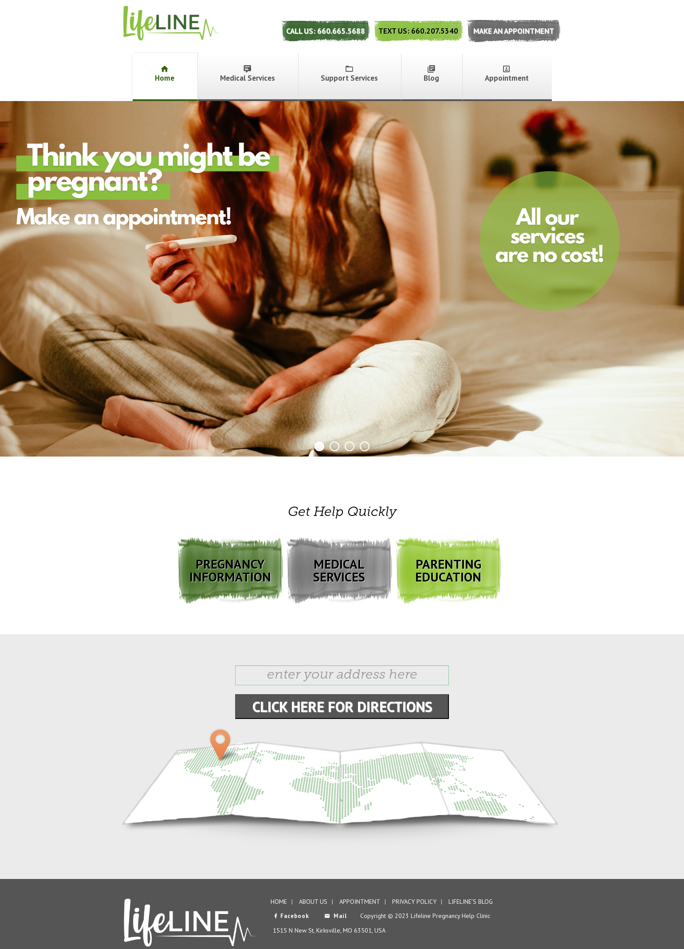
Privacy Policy (414, 902)
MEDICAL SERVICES (339, 570)
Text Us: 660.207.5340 (418, 31)
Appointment (507, 74)
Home (164, 74)
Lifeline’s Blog (470, 902)
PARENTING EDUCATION (448, 570)
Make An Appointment (513, 31)
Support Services (349, 74)
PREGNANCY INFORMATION (230, 570)
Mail (335, 916)
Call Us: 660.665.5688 (325, 31)
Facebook (291, 916)
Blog (431, 74)
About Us (313, 902)
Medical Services (247, 74)
